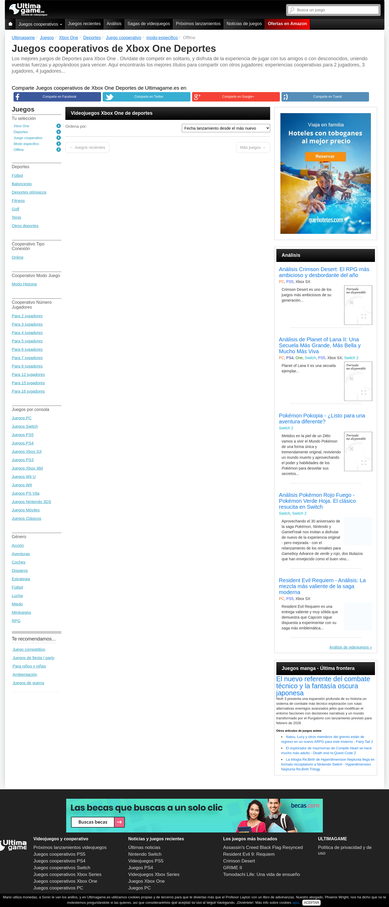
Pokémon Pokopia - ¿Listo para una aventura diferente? (322, 418)
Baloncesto (22, 183)
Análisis (114, 23)
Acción (18, 545)
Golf (15, 209)
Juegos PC (22, 418)
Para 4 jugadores (27, 332)
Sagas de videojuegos (149, 23)
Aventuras (21, 553)
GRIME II (232, 867)
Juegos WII (22, 485)
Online (18, 257)
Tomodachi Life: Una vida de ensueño (261, 874)
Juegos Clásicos (26, 518)
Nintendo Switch (145, 854)
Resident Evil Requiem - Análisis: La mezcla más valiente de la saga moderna (322, 586)
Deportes (21, 132)
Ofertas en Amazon (287, 23)
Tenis (16, 217)
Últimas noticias (144, 847)
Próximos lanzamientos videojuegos (70, 847)
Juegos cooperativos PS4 (59, 861)
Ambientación (25, 674)
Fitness (18, 200)
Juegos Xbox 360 (27, 468)
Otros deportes (25, 225)
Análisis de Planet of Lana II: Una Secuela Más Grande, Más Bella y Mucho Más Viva (320, 345)
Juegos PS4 (23, 443)
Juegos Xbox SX (27, 451)
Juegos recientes (84, 23)
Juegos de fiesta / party (34, 657)
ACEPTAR (311, 903)
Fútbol (17, 175)
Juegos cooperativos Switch (61, 867)
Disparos (20, 570)
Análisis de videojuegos (349, 647)
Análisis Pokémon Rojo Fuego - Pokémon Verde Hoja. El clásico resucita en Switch (317, 501)
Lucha (17, 595)
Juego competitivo (29, 649)
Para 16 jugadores (28, 391)
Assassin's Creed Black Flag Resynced (263, 847)
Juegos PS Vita (25, 493)
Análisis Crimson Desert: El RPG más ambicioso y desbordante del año (324, 272)
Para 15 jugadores (28, 382)
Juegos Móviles (26, 510)
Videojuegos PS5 (145, 861)
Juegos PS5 (23, 434)
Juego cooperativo (28, 138)
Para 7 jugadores (27, 357)
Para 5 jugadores (27, 341)
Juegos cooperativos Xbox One (65, 881)
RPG (16, 620)
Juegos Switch (25, 426)
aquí (295, 903)
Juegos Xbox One (146, 881)
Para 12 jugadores (28, 374)
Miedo (17, 604)
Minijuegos (21, 612)
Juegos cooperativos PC (58, 888)
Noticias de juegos (244, 23)
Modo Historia (24, 284)
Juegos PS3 (23, 459)
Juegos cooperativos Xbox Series (67, 874)
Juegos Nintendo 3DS (31, 501)
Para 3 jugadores (27, 324)
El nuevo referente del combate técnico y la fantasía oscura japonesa (323, 686)
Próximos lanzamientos (198, 23)
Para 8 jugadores (27, 366)
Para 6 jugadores (27, 349)
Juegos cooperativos (40, 24)
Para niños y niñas (29, 666)
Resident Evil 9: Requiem (249, 854)
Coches (19, 562)
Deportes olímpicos (29, 192)
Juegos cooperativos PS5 (59, 854)
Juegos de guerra (28, 682)
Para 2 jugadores (27, 315)
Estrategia (21, 578)
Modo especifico (26, 144)
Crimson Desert (239, 861)
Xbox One (21, 126)
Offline (19, 150)
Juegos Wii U (24, 476)
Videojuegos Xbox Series (154, 874)
